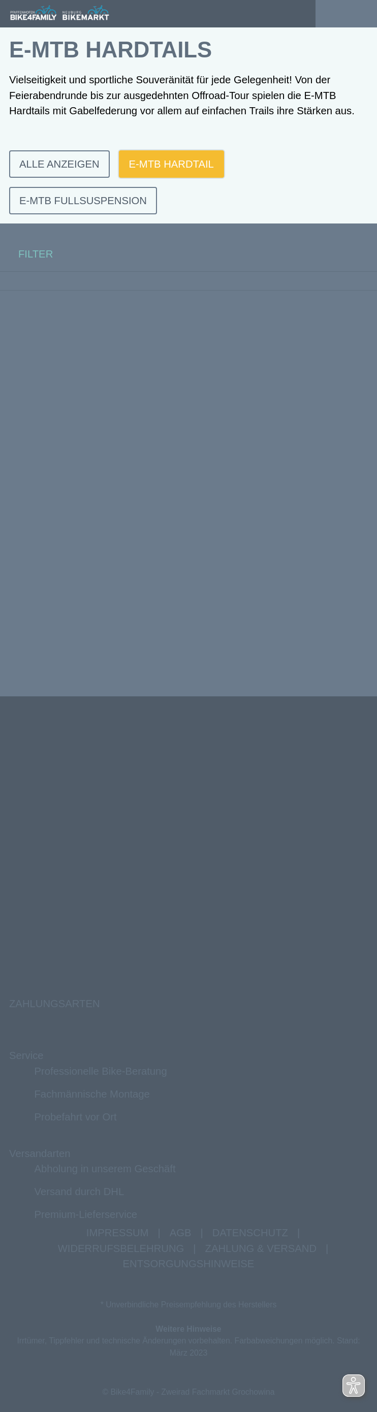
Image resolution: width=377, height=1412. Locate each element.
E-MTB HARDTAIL (171, 164)
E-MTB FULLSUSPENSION (83, 200)
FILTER (26, 254)
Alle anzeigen (59, 164)
